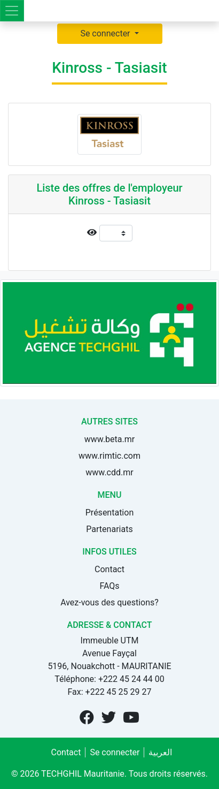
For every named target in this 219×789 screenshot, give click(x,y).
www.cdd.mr (109, 472)
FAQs (109, 586)
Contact (109, 569)
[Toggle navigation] (12, 10)
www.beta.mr (109, 439)
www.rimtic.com (109, 456)
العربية (160, 752)
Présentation (109, 512)
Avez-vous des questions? (109, 602)
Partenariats (109, 529)
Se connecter (106, 33)
